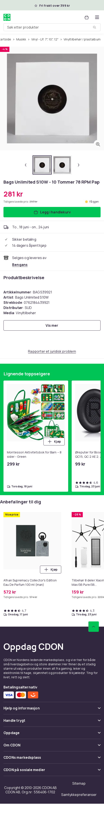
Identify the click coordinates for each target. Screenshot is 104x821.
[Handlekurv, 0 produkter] (86, 17)
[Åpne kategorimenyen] (97, 17)
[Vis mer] (52, 325)
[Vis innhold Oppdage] (52, 734)
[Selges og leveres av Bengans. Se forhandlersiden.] (20, 264)
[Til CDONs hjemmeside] (6, 17)
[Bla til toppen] (93, 626)
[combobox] (52, 27)
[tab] (42, 164)
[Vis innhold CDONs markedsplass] (52, 759)
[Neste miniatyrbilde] (78, 165)
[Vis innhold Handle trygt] (52, 722)
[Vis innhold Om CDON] (52, 747)
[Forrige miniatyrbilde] (25, 165)
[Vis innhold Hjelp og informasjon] (52, 710)
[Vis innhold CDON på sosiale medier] (52, 771)
